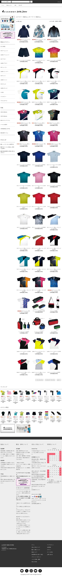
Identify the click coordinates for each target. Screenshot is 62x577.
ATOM (35, 561)
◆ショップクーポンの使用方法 (7, 144)
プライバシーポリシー (36, 556)
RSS (33, 561)
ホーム (3, 5)
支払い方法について (36, 547)
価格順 (56, 21)
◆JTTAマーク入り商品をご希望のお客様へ (7, 148)
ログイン (49, 549)
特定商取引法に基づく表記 (37, 554)
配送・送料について (36, 549)
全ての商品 (3, 46)
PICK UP (19, 5)
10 (57, 380)
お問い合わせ (50, 554)
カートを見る (50, 552)
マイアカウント (50, 544)
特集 (14, 5)
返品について (34, 552)
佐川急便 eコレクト (36, 489)
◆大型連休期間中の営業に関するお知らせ (8, 152)
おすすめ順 (52, 21)
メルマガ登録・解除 (36, 559)
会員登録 (49, 547)
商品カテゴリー (8, 5)
